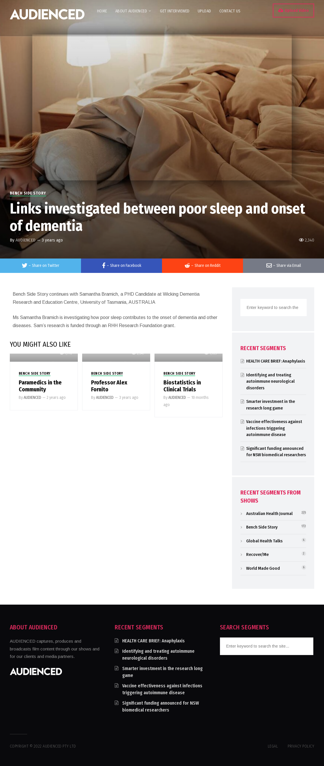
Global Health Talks (264, 541)
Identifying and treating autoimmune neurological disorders (270, 381)
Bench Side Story (28, 193)
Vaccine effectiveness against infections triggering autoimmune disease (274, 428)
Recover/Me (257, 554)
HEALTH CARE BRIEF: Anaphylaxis (275, 361)
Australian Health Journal (269, 513)
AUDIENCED (25, 240)
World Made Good (263, 568)
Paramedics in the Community (40, 386)
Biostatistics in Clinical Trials (182, 386)
